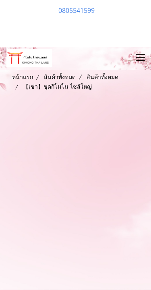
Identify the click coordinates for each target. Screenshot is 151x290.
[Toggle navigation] (140, 58)
